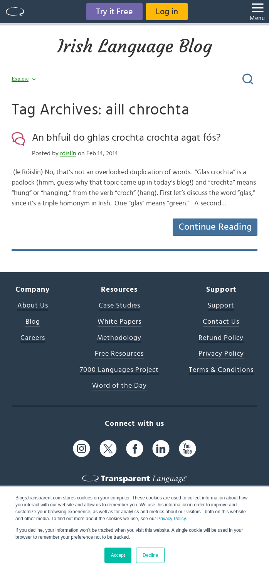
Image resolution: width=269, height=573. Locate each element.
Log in (167, 11)
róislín (68, 153)
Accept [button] (118, 555)
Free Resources (119, 353)
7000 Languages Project (119, 369)
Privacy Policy (171, 518)
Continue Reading (215, 227)
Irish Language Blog (134, 46)
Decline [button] (150, 555)
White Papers (119, 321)
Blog (32, 321)
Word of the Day (119, 385)
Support (221, 305)
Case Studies (119, 305)
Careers (32, 337)
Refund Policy (221, 337)
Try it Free (114, 11)
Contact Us (221, 321)
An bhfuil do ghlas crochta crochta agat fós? (126, 138)
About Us (32, 305)
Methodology (119, 337)
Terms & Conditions (221, 369)
